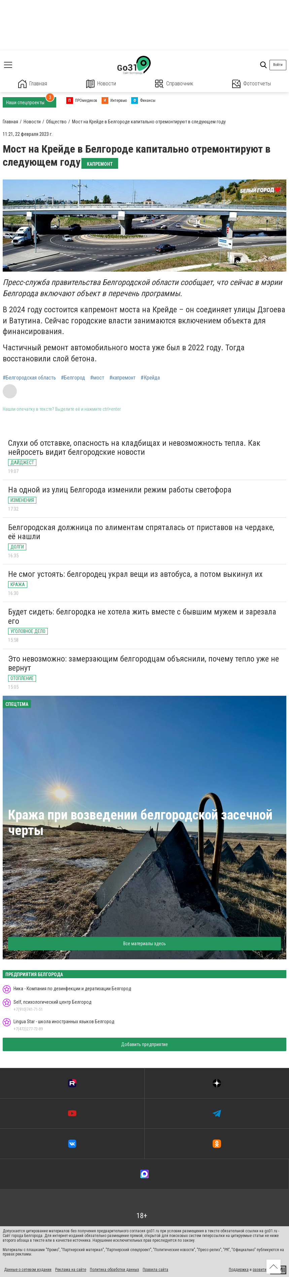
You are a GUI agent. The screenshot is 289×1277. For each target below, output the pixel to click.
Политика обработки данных (114, 1269)
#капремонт (122, 378)
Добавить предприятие (144, 1044)
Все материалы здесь (144, 943)
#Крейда (150, 378)
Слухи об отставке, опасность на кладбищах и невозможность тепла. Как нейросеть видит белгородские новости (134, 447)
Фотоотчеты (251, 84)
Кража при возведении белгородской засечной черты (140, 822)
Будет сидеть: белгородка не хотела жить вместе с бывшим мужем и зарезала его (142, 616)
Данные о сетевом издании (27, 1269)
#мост (97, 378)
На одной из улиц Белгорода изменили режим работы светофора (119, 489)
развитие (260, 1269)
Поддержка (239, 1269)
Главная (32, 84)
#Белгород (73, 378)
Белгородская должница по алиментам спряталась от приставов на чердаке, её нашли (141, 532)
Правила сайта (155, 1269)
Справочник (174, 84)
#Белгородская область (29, 378)
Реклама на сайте (70, 1269)
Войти (278, 65)
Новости (101, 84)
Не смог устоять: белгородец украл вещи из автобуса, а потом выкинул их (135, 574)
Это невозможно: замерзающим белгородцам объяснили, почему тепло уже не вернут (143, 663)
